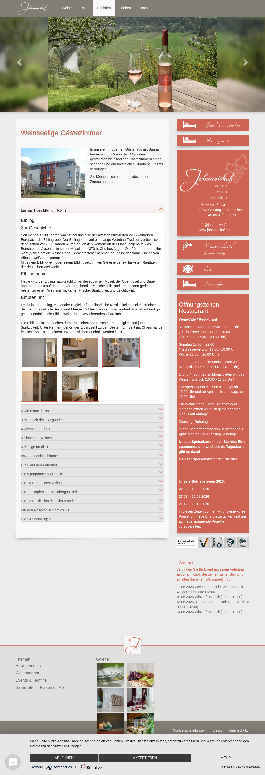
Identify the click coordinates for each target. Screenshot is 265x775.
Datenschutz (238, 730)
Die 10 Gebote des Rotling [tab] (41, 481)
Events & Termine (31, 680)
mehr (226, 758)
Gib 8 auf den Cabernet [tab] (39, 463)
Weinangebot (27, 673)
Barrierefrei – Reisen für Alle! (41, 687)
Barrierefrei (213, 284)
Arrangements (216, 141)
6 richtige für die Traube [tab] (39, 445)
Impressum (216, 730)
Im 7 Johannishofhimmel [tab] (40, 454)
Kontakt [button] (144, 8)
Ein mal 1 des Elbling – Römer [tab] (44, 208)
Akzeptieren (145, 758)
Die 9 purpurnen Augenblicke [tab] (43, 472)
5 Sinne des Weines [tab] (36, 436)
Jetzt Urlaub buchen (222, 125)
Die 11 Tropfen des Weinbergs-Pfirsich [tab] (50, 490)
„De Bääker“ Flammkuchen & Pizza (222, 602)
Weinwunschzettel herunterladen (218, 250)
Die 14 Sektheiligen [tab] (36, 517)
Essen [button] (84, 8)
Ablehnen (64, 758)
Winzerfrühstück (207, 597)
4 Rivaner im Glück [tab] (35, 427)
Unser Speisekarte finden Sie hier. (210, 459)
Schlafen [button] (104, 8)
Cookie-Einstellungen (189, 730)
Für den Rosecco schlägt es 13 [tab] (45, 508)
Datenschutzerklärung (248, 766)
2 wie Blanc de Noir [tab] (36, 409)
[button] (20, 62)
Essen (208, 269)
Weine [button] (67, 8)
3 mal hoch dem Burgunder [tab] (42, 418)
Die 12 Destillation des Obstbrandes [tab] (48, 499)
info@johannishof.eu (215, 225)
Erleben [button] (125, 8)
